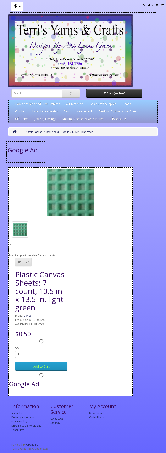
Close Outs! (118, 119)
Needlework (84, 111)
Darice (27, 315)
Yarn (67, 111)
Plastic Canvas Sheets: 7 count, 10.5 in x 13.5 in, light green (59, 132)
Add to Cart (41, 366)
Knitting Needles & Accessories (83, 119)
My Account (96, 413)
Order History (97, 417)
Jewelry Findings (45, 119)
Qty (17, 347)
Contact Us (56, 418)
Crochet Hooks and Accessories (36, 111)
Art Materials (74, 104)
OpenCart (32, 444)
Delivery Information (23, 417)
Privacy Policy (19, 421)
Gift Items (21, 119)
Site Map (55, 423)
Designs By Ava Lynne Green (118, 111)
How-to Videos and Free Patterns (37, 104)
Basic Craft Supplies (103, 104)
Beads (126, 104)
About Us (16, 413)
